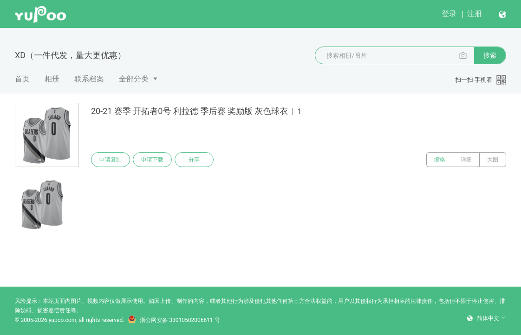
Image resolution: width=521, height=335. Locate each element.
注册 (474, 13)
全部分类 (134, 78)
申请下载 (152, 159)
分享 (194, 159)
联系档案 (89, 78)
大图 (492, 159)
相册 (52, 78)
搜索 (489, 55)
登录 (449, 13)
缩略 (439, 159)
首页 (22, 78)
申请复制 (110, 159)
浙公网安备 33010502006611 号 (174, 320)
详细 (466, 159)
